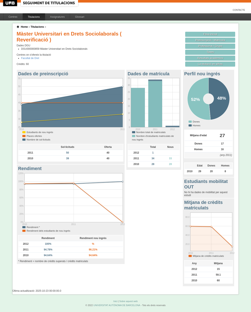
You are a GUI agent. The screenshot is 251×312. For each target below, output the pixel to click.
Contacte (239, 10)
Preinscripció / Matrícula (210, 40)
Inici (115, 301)
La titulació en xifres (210, 64)
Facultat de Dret (30, 58)
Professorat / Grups (210, 46)
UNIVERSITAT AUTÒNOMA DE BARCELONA (116, 305)
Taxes (210, 52)
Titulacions (34, 16)
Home (24, 26)
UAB (11, 3)
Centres (13, 16)
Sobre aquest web (128, 301)
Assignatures (57, 16)
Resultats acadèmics (210, 58)
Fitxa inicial (210, 34)
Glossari (79, 16)
